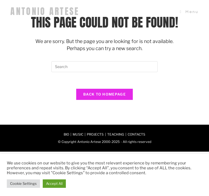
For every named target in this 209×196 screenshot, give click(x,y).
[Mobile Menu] (189, 12)
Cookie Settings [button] (23, 183)
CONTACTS (136, 134)
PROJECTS (95, 134)
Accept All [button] (54, 183)
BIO (66, 134)
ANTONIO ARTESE (44, 11)
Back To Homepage (104, 94)
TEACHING (115, 134)
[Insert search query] (104, 66)
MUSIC (78, 134)
